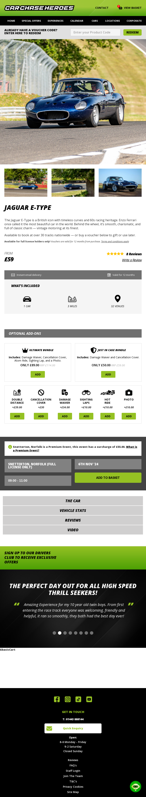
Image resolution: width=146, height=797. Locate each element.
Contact (99, 8)
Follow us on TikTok (78, 699)
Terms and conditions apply (115, 241)
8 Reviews (134, 254)
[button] (54, 633)
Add (38, 374)
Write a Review (132, 260)
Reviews (73, 760)
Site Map (73, 792)
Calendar (76, 20)
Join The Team (73, 776)
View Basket (130, 7)
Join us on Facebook (57, 699)
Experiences (55, 20)
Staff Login (73, 770)
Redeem (132, 32)
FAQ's (73, 765)
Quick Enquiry (73, 728)
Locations (112, 20)
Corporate (134, 20)
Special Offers (31, 20)
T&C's (73, 781)
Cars (95, 20)
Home (11, 20)
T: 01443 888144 (73, 719)
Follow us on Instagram (68, 699)
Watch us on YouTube (89, 699)
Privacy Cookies (73, 786)
